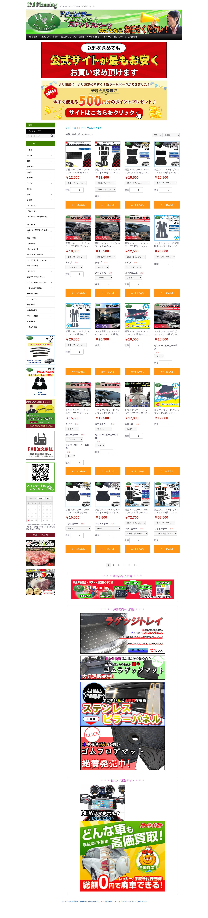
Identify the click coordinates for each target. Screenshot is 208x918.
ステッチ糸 (100, 273)
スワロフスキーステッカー (36, 282)
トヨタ (29, 150)
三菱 (28, 194)
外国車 (29, 200)
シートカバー (32, 299)
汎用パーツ (31, 305)
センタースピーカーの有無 (166, 347)
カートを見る (92, 37)
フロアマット (32, 206)
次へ (135, 565)
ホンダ (29, 155)
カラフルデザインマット (36, 277)
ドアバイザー (32, 211)
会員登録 (118, 37)
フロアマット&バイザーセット (37, 218)
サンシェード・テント (35, 255)
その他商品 (31, 321)
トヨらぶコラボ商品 (34, 288)
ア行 (82, 128)
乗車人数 (129, 424)
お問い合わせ (131, 37)
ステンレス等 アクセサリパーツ (37, 231)
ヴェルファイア (94, 128)
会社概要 (33, 37)
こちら (47, 527)
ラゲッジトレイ (32, 266)
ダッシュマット (32, 249)
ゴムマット (31, 271)
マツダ (29, 183)
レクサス (30, 178)
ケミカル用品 (32, 327)
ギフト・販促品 (32, 316)
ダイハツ (30, 167)
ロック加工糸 (131, 273)
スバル (29, 189)
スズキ (29, 172)
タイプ (69, 262)
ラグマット (31, 224)
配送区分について (112, 901)
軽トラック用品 (32, 294)
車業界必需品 (32, 310)
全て (68, 128)
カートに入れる (78, 205)
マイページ (106, 37)
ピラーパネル (32, 238)
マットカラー (72, 524)
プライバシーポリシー (128, 901)
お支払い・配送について (96, 901)
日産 (28, 161)
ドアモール (31, 243)
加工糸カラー (72, 434)
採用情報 (83, 901)
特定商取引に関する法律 (72, 37)
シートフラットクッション (36, 260)
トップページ (66, 901)
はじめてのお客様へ (49, 37)
